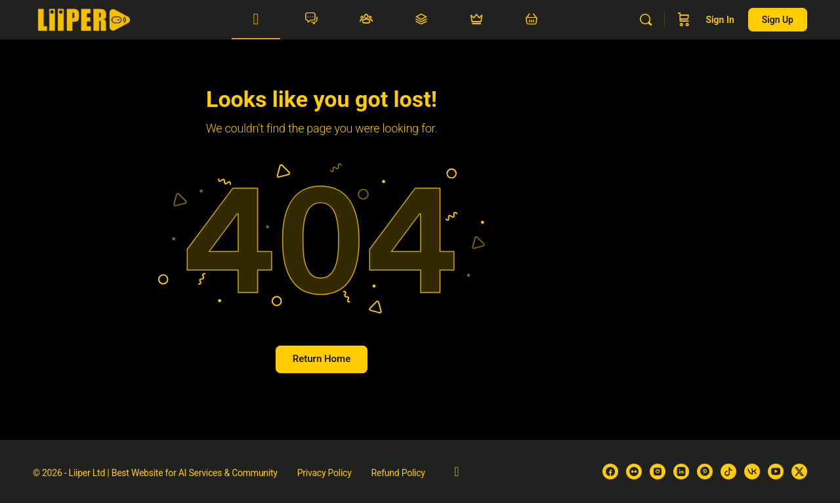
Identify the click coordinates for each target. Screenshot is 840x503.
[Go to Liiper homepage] (84, 18)
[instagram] (657, 471)
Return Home (321, 359)
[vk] (752, 471)
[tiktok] (728, 471)
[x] (799, 471)
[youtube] (776, 471)
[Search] (646, 20)
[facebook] (610, 471)
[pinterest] (705, 471)
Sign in (719, 19)
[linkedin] (681, 471)
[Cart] (683, 19)
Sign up (777, 19)
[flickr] (634, 471)
